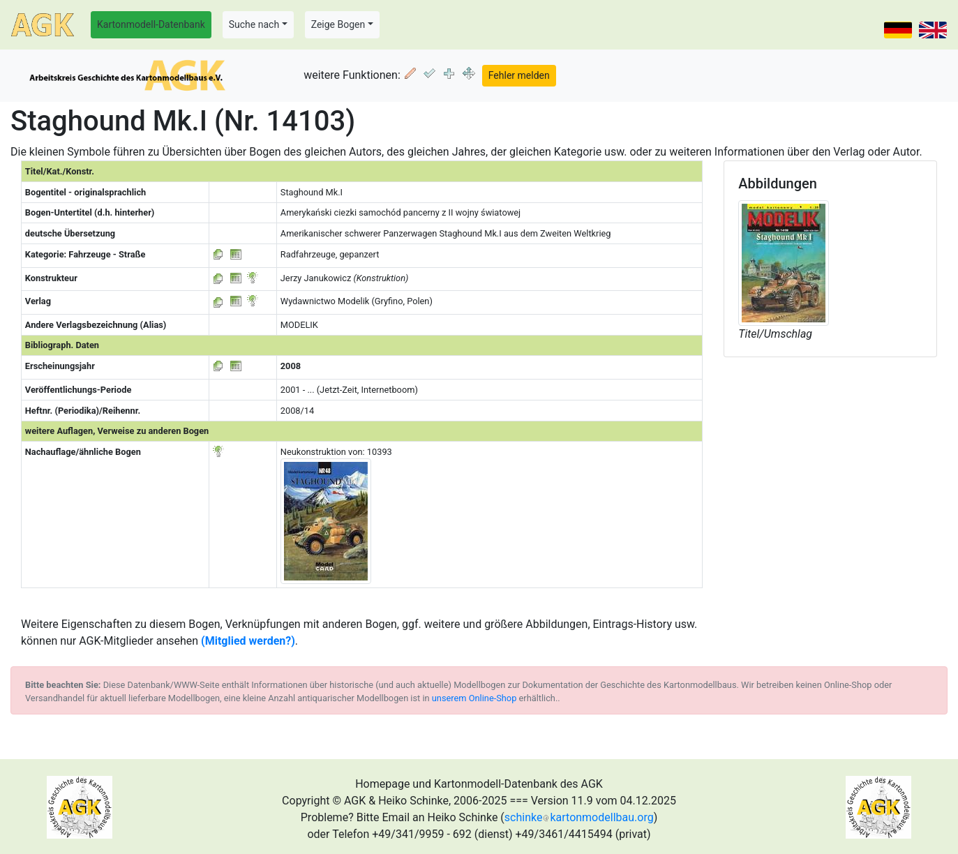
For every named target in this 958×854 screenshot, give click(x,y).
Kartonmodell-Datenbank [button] (151, 24)
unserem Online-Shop (474, 698)
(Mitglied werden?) (248, 640)
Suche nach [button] (254, 24)
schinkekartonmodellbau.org (579, 817)
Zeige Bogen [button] (338, 24)
